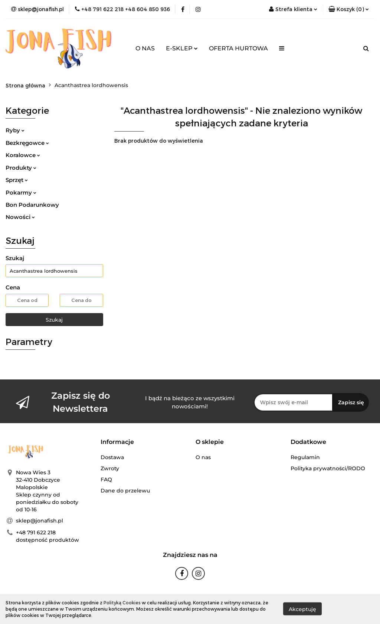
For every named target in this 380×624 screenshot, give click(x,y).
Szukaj (54, 319)
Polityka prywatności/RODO (328, 468)
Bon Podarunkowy (32, 204)
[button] (348, 9)
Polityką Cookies (122, 602)
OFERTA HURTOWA (238, 48)
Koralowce (23, 155)
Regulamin (305, 457)
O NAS (145, 48)
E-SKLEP (182, 48)
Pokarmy (21, 192)
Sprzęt (17, 179)
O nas (203, 457)
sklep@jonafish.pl (39, 520)
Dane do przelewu (125, 490)
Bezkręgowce (27, 142)
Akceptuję (302, 609)
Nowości (20, 216)
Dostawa (112, 457)
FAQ (106, 479)
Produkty (21, 167)
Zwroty (110, 468)
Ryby (15, 130)
